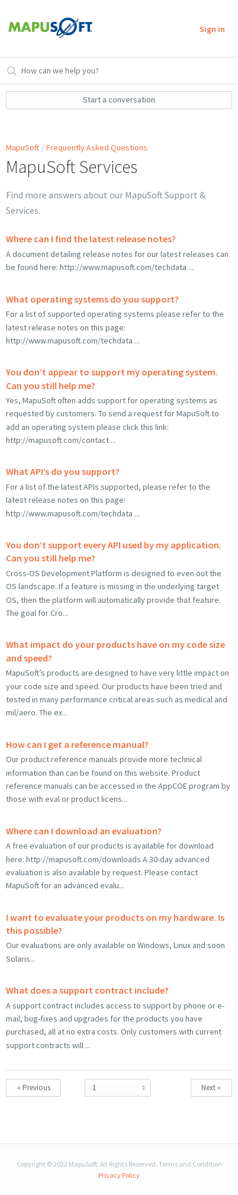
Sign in (212, 29)
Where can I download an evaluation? (84, 831)
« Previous (33, 1087)
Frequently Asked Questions (96, 147)
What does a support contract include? (87, 990)
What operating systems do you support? (92, 299)
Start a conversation (119, 99)
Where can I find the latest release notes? (91, 239)
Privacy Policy (119, 1175)
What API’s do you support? (63, 471)
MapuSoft (22, 147)
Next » (211, 1087)
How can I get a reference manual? (77, 744)
